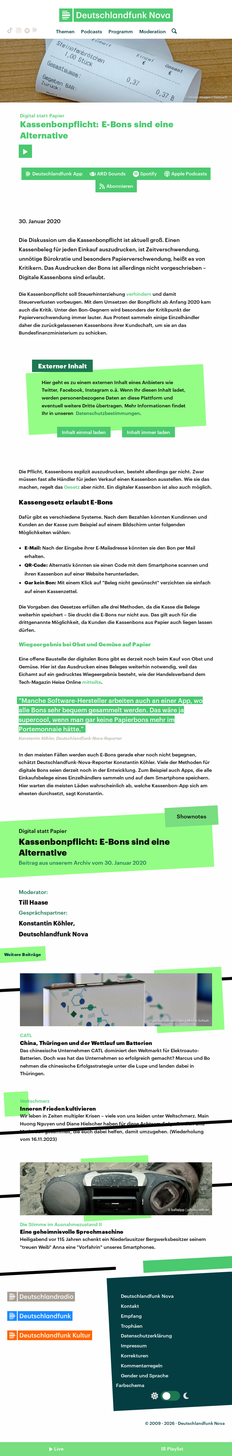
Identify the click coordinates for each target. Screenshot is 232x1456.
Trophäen (132, 1326)
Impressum (134, 1345)
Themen (65, 31)
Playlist (175, 1448)
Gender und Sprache (144, 1375)
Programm (120, 31)
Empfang (131, 1316)
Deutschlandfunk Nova (147, 1296)
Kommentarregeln (142, 1365)
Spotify (145, 174)
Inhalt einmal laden (84, 432)
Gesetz (72, 487)
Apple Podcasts (185, 174)
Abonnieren (116, 186)
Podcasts (91, 31)
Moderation (152, 31)
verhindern (138, 294)
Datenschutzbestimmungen (108, 413)
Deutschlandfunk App (53, 174)
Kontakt (130, 1306)
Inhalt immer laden (148, 432)
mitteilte (91, 682)
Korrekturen (134, 1355)
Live (58, 1448)
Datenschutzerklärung (146, 1335)
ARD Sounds (108, 174)
